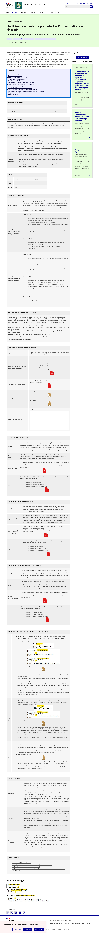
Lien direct (32, 409)
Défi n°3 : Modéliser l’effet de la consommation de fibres (23, 89)
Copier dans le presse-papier (24, 912)
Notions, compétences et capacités (17, 77)
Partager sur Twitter (11, 912)
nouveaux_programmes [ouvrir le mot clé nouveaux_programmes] (49, 39)
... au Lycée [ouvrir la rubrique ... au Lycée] (19, 16)
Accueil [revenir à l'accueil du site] (8, 12)
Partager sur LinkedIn (15, 912)
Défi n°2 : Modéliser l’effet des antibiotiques (20, 88)
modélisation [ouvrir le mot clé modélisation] (39, 39)
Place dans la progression (15, 76)
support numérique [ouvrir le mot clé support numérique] (29, 39)
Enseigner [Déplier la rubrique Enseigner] (14, 12)
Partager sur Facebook (7, 912)
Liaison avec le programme (15, 74)
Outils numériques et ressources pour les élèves (21, 84)
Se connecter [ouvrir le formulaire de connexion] (72, 3)
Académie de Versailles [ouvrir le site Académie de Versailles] (56, 923)
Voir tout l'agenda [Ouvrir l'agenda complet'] (82, 57)
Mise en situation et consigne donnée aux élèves (21, 82)
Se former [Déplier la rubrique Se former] (32, 12)
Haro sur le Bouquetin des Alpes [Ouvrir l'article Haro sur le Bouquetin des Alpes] (80, 150)
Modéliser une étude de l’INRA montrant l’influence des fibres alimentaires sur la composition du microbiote (38, 869)
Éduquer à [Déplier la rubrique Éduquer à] (23, 12)
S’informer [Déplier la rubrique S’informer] (41, 12)
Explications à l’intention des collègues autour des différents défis (26, 91)
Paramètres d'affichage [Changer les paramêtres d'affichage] (85, 3)
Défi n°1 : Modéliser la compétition (17, 86)
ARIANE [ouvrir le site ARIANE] (67, 923)
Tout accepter (38, 929)
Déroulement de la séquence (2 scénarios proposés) (22, 81)
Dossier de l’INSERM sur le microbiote (21, 863)
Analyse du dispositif (13, 93)
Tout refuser (28, 929)
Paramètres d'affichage (56, 929)
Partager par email (20, 912)
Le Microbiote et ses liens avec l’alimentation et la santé (26, 867)
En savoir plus (17, 929)
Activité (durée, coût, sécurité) (16, 79)
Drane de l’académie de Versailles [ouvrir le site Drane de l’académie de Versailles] (80, 923)
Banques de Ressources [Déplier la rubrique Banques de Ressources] (53, 12)
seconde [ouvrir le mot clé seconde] (9, 39)
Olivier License (24, 42)
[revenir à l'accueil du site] (35, 4)
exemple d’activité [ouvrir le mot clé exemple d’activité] (17, 39)
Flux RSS (67, 929)
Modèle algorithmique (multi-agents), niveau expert (42, 352)
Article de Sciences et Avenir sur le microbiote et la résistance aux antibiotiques (32, 865)
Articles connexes (13, 94)
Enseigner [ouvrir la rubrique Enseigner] (13, 16)
